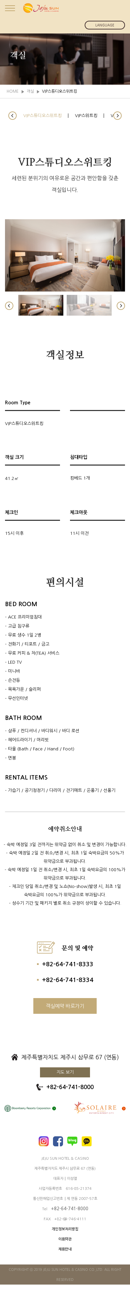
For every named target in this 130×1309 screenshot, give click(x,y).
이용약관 (65, 1239)
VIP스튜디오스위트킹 (42, 115)
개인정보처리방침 (65, 1229)
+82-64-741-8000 (70, 1087)
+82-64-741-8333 (67, 964)
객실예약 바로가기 (65, 1005)
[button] (12, 115)
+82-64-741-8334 (67, 980)
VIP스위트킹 (86, 115)
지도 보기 (65, 1072)
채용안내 (65, 1249)
